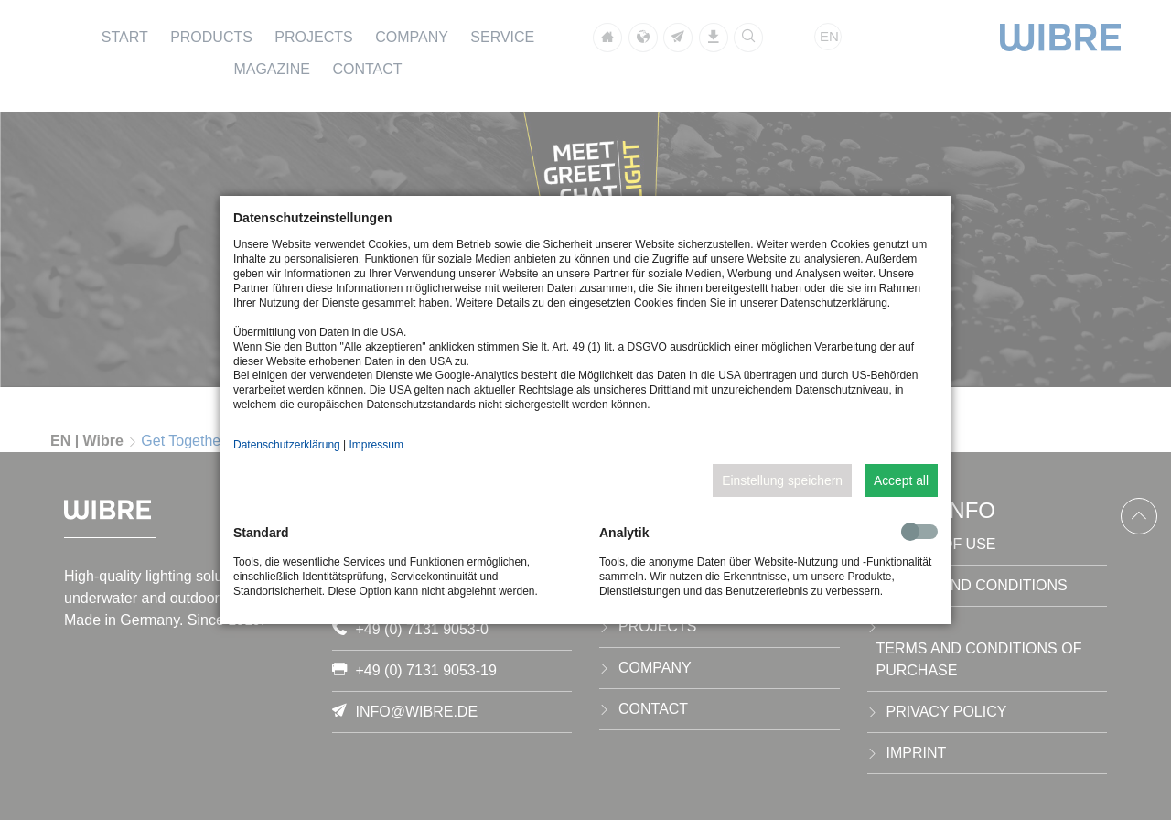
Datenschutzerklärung (286, 444)
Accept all (901, 480)
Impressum (376, 444)
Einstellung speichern (782, 480)
